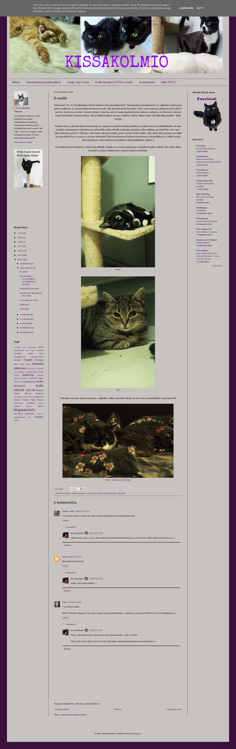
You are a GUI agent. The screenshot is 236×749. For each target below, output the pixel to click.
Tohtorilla (24, 309)
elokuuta (24, 323)
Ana (64, 556)
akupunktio (31, 347)
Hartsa (24, 378)
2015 (19, 255)
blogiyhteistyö (37, 357)
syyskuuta (25, 319)
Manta (17, 393)
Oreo (30, 397)
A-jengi (17, 347)
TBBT (40, 406)
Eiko (22, 364)
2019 (20, 237)
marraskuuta (26, 267)
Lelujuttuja (201, 210)
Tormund (39, 414)
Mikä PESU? (168, 82)
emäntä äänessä (78, 493)
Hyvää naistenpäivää (205, 148)
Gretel (40, 372)
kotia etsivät (91, 493)
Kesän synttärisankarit (206, 221)
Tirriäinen (18, 413)
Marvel (28, 393)
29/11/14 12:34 (96, 578)
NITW (25, 397)
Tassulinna (202, 170)
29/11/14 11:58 (74, 602)
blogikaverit (20, 356)
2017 (19, 246)
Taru (64, 602)
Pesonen (200, 145)
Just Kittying (202, 194)
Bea (62, 493)
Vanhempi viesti (173, 709)
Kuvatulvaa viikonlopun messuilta (30, 294)
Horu (16, 381)
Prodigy (25, 400)
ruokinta (31, 403)
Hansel (40, 375)
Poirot (100, 493)
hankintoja (28, 374)
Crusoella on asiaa (28, 300)
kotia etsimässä (79, 136)
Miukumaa (201, 207)
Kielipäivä (24, 304)
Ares (27, 350)
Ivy (20, 381)
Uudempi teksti (62, 709)
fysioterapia (31, 372)
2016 (20, 250)
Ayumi (30, 353)
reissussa (18, 403)
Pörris (40, 400)
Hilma (40, 378)
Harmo (17, 378)
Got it (200, 8)
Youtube (38, 416)
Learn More (186, 8)
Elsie (28, 364)
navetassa (18, 397)
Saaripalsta (202, 156)
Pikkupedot (202, 218)
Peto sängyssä (204, 229)
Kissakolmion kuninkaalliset (43, 82)
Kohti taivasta (202, 173)
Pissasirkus (202, 250)
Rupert (40, 403)
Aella (24, 347)
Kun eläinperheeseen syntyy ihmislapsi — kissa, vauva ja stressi (208, 256)
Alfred (40, 347)
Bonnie (67, 493)
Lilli (33, 390)
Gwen (16, 375)
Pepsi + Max (68, 511)
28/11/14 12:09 (96, 533)
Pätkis (33, 400)
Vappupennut (19, 417)
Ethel (29, 368)
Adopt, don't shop (78, 82)
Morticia (39, 393)
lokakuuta (25, 314)
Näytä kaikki (217, 266)
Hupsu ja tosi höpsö (206, 239)
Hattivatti (33, 378)
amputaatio (19, 350)
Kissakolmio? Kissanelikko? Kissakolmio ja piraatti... (27, 280)
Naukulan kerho (204, 180)
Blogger (137, 733)
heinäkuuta (25, 327)
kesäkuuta (25, 332)
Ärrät (16, 420)
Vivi (29, 417)
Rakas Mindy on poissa (206, 232)
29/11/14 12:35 (95, 630)
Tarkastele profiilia (23, 142)
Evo (34, 368)
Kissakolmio (77, 533)
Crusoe (39, 359)
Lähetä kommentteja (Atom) (73, 714)
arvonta (18, 353)
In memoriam (147, 82)
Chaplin (27, 359)
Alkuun (16, 82)
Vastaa (65, 520)
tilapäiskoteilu (110, 493)
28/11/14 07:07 (82, 511)
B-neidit (23, 271)
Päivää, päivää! (202, 242)
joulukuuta (25, 263)
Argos (33, 350)
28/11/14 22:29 (74, 556)
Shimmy (17, 406)
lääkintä (39, 390)
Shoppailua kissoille (29, 288)
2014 (20, 259)
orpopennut (38, 397)
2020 (20, 233)
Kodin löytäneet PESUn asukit (114, 82)
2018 (20, 242)
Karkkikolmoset (29, 381)
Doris (16, 364)
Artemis (40, 350)
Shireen (29, 406)
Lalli (27, 390)
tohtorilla (121, 493)
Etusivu (117, 709)
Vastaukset (71, 527)
